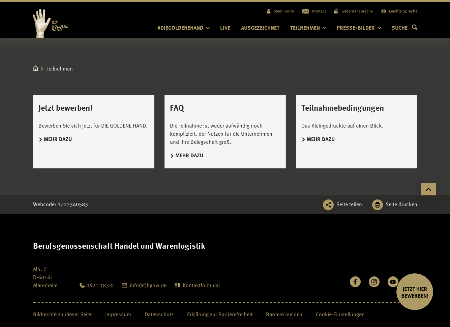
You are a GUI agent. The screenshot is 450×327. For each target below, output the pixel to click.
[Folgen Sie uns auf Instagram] (374, 281)
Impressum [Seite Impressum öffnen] (118, 315)
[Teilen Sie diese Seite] (342, 204)
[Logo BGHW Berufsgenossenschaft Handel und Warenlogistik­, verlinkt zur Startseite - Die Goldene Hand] (64, 20)
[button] (404, 28)
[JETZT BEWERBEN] (414, 291)
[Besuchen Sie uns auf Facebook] (355, 281)
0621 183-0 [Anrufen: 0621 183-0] (100, 286)
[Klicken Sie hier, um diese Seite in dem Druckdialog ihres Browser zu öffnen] (394, 204)
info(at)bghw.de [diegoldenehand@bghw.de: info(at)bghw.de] (148, 286)
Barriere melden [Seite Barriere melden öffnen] (284, 315)
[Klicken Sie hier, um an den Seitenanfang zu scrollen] (428, 189)
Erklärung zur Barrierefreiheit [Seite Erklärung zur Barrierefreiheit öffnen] (219, 315)
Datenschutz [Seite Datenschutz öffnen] (159, 315)
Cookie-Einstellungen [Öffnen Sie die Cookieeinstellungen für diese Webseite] (340, 315)
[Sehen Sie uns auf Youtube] (393, 281)
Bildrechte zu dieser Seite (62, 315)
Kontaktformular (201, 286)
